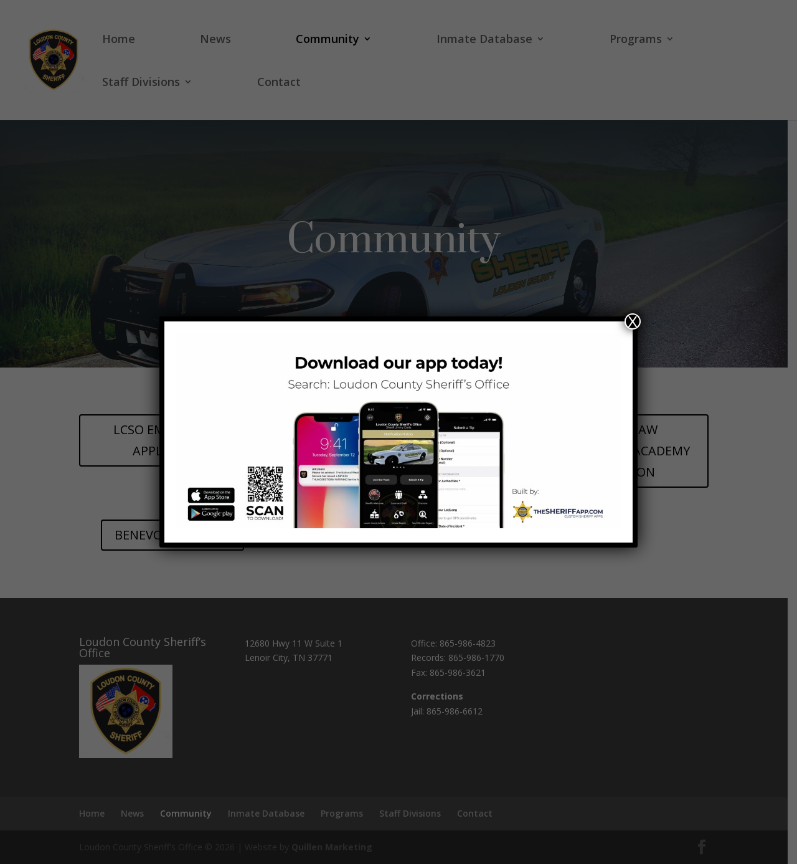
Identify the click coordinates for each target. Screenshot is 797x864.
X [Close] (633, 321)
